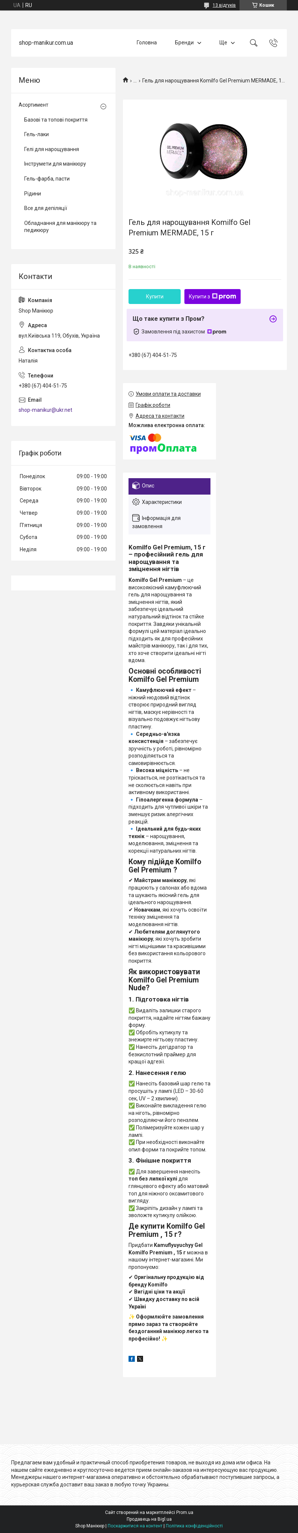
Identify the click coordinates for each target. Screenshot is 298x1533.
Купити (155, 297)
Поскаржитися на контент (135, 1526)
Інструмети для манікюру (55, 164)
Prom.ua (184, 1512)
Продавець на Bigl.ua (149, 1519)
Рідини (32, 194)
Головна (147, 43)
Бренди (184, 43)
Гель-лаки (36, 134)
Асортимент (33, 105)
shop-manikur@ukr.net (45, 410)
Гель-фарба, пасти (47, 179)
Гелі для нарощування (51, 149)
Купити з (212, 296)
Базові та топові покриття (56, 120)
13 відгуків (224, 5)
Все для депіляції (45, 208)
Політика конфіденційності (194, 1526)
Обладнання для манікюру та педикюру (60, 226)
